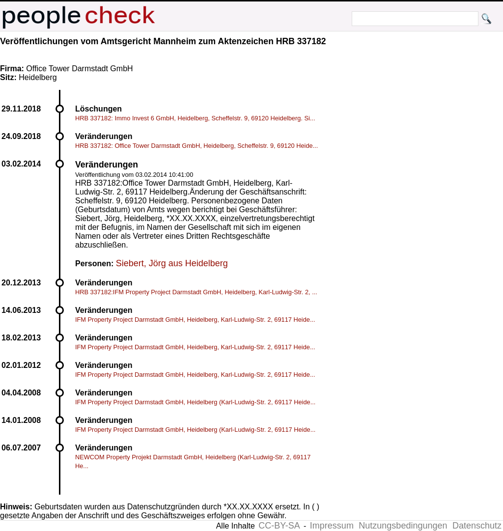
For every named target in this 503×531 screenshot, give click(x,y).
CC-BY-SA (279, 526)
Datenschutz (477, 526)
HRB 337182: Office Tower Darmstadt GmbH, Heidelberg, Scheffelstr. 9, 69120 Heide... (196, 145)
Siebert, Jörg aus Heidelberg (172, 263)
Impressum (332, 526)
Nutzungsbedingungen (403, 526)
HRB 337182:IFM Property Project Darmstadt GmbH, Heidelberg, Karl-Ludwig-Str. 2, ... (196, 292)
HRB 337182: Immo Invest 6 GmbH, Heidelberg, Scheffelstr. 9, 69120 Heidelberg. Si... (195, 118)
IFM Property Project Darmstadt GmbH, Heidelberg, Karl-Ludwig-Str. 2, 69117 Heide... (195, 319)
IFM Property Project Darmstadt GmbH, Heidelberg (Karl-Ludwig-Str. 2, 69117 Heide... (195, 402)
